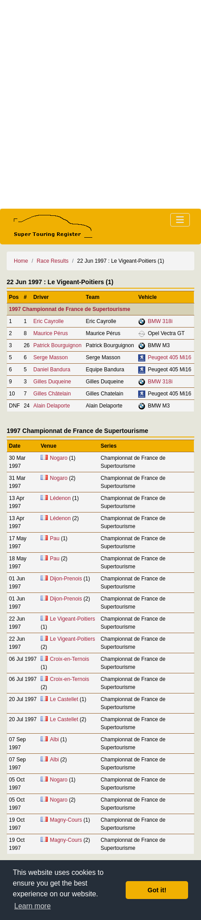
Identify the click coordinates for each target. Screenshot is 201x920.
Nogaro (58, 458)
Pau (54, 538)
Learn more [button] (32, 906)
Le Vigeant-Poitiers (72, 619)
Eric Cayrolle (48, 321)
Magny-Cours (66, 820)
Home (21, 261)
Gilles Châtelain (52, 394)
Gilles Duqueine (52, 381)
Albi (54, 739)
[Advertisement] (100, 104)
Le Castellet (64, 699)
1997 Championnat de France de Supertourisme (69, 309)
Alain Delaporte (51, 406)
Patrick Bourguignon (57, 345)
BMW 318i (160, 321)
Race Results (52, 261)
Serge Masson (50, 357)
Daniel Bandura (51, 369)
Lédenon (60, 498)
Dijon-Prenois (66, 579)
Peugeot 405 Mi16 (169, 357)
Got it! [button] (157, 890)
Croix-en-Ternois (69, 659)
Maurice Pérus (50, 333)
